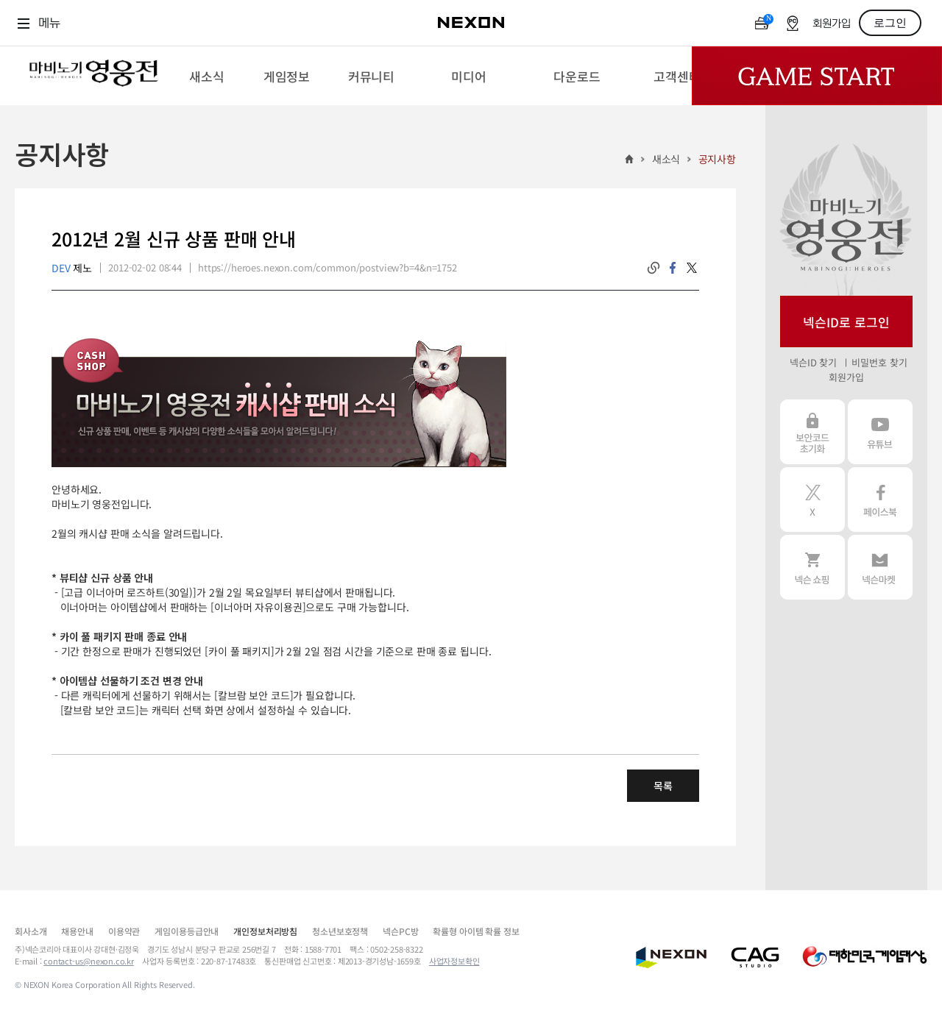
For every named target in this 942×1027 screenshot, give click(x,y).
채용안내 (77, 931)
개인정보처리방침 (265, 931)
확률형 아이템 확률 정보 (476, 931)
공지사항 (717, 159)
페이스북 (880, 499)
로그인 (890, 23)
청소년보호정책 (340, 931)
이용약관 (124, 931)
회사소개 (30, 931)
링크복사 (653, 267)
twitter (691, 267)
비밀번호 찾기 (879, 362)
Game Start (817, 75)
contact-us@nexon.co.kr (88, 961)
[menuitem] (206, 75)
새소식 (666, 159)
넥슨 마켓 (880, 567)
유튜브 (880, 431)
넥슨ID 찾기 (813, 362)
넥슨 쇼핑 (812, 567)
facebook (672, 267)
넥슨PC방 (400, 931)
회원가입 (831, 24)
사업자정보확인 (454, 961)
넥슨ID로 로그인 (846, 322)
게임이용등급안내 (187, 931)
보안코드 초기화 (812, 431)
